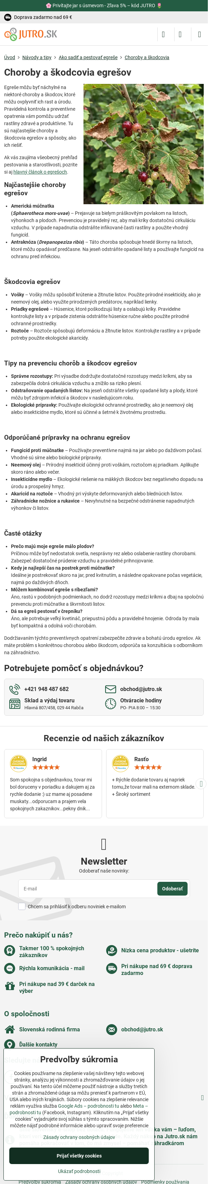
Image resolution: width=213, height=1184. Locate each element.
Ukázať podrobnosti (79, 1171)
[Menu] (199, 34)
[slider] (46, 767)
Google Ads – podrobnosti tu (88, 1106)
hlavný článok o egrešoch (40, 172)
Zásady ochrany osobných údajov (79, 1137)
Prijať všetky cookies (79, 1156)
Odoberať (172, 888)
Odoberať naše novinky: (104, 871)
